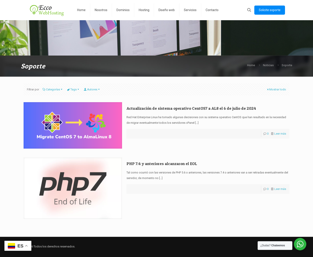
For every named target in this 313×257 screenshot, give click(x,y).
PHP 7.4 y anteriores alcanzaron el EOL (161, 163)
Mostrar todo (276, 89)
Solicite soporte (270, 10)
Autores (92, 89)
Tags (73, 89)
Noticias (268, 65)
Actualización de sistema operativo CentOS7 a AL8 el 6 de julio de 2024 (191, 108)
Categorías (52, 89)
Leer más (280, 133)
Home (251, 65)
